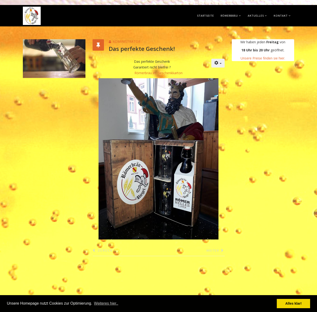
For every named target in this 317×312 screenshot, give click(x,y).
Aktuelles (256, 15)
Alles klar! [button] (293, 303)
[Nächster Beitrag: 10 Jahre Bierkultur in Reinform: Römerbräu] (215, 251)
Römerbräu (229, 15)
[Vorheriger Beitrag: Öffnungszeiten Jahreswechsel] (103, 251)
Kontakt (281, 15)
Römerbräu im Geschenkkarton (158, 73)
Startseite (205, 15)
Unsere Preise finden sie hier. (263, 58)
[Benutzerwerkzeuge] (218, 63)
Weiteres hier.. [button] (106, 303)
